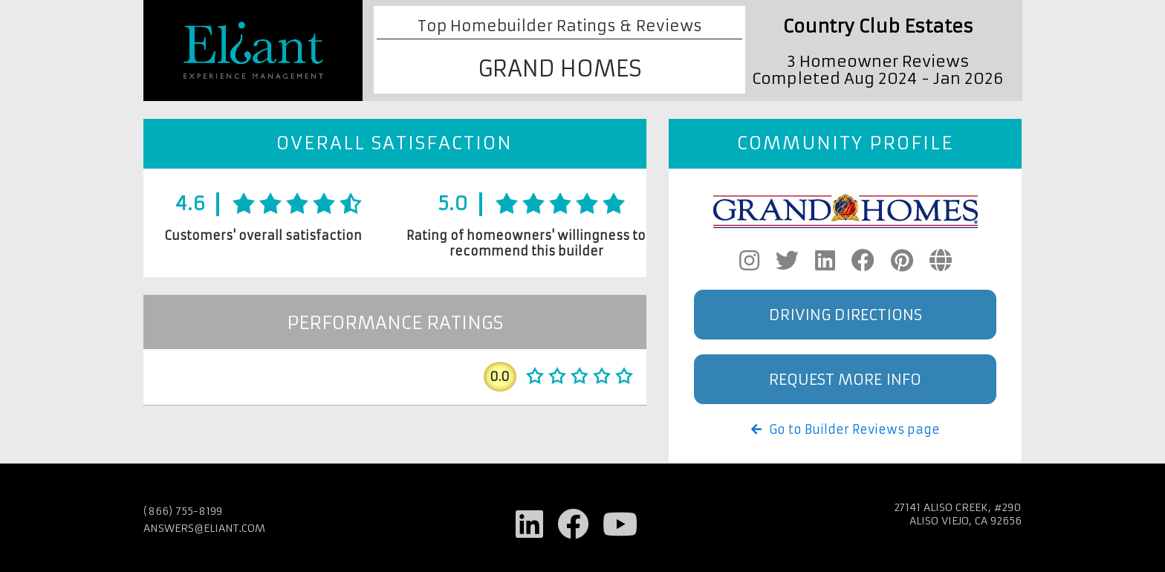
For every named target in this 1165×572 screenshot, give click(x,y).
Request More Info (845, 379)
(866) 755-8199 (182, 511)
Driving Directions (845, 314)
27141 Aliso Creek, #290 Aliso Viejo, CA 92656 (958, 514)
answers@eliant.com (204, 528)
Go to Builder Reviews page (845, 429)
